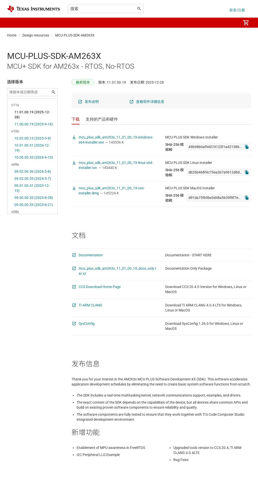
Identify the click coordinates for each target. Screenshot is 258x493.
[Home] (33, 9)
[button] (12, 23)
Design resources (35, 35)
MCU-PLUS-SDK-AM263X (74, 35)
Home (11, 35)
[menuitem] (232, 23)
